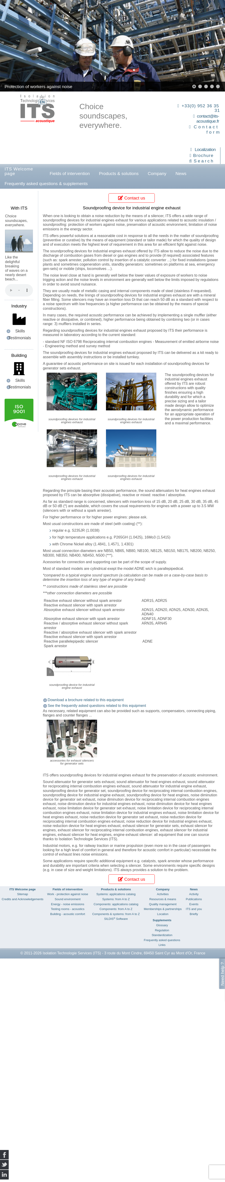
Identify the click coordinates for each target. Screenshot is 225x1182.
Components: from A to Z (116, 909)
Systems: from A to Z (116, 899)
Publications (194, 899)
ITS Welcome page (19, 171)
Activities (162, 894)
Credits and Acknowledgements (22, 899)
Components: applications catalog (116, 904)
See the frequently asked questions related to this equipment (97, 706)
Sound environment (68, 899)
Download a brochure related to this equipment (86, 700)
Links (162, 945)
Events (193, 904)
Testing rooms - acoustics (67, 909)
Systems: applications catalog (116, 894)
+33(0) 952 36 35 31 (201, 108)
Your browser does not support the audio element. (19, 290)
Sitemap (22, 894)
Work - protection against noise (67, 894)
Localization (205, 149)
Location (162, 914)
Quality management (162, 904)
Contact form (207, 129)
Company (157, 173)
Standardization (162, 935)
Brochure (203, 155)
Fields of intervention (70, 173)
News (181, 173)
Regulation (162, 930)
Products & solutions (118, 173)
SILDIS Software (116, 919)
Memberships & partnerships (163, 909)
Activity (193, 894)
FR (42, 98)
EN (42, 102)
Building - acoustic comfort (67, 914)
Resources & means (162, 899)
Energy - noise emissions (67, 904)
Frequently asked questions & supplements (46, 183)
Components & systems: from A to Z (116, 914)
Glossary (162, 925)
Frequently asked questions (162, 940)
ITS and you (194, 909)
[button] (194, 86)
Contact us (131, 198)
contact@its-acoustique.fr (207, 119)
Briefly (194, 914)
